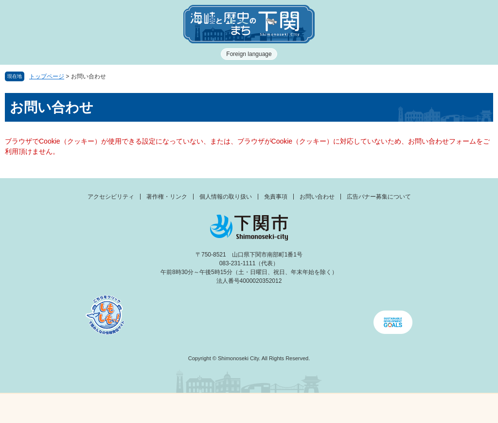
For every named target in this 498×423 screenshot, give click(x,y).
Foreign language (248, 54)
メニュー (62, 405)
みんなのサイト (436, 408)
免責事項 (275, 197)
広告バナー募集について (379, 197)
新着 (186, 408)
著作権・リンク (166, 197)
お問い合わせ (317, 197)
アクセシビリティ (111, 197)
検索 (311, 408)
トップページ (46, 76)
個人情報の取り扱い (225, 197)
